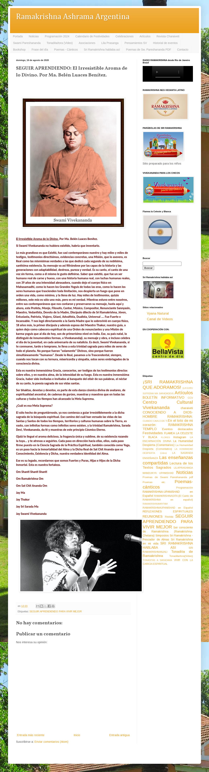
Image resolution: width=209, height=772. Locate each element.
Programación (184, 487)
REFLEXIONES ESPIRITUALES (168, 511)
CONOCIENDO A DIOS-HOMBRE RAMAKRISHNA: (168, 414)
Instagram (179, 437)
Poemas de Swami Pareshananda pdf (168, 477)
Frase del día (40, 49)
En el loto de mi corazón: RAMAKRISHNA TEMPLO (168, 425)
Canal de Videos (160, 319)
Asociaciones (87, 43)
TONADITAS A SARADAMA (157, 560)
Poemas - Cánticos (66, 49)
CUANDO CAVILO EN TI (155, 421)
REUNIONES (153, 516)
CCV (190, 397)
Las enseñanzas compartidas (168, 460)
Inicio (77, 735)
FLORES (165, 437)
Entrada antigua (119, 735)
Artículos (144, 36)
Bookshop (19, 49)
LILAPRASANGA (183, 467)
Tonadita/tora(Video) (181, 556)
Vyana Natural (158, 313)
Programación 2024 (57, 36)
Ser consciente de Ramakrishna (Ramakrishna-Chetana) (168, 531)
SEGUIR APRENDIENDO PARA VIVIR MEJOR (56, 611)
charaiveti (187, 408)
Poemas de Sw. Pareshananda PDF (148, 49)
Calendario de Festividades (92, 36)
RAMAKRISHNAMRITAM (155, 504)
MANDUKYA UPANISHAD (158, 473)
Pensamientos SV (136, 43)
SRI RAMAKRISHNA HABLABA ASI (168, 545)
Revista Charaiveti (168, 36)
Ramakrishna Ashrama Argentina (72, 17)
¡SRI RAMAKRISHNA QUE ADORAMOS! (168, 384)
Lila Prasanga (110, 43)
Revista (169, 516)
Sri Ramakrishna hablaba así (102, 49)
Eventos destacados (177, 429)
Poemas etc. (154, 482)
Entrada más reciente (30, 735)
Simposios (162, 535)
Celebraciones (125, 36)
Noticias (34, 36)
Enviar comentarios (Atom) (51, 741)
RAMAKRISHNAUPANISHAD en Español (168, 507)
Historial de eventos (165, 43)
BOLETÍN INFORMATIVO (163, 397)
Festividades (153, 433)
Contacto (182, 49)
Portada (18, 36)
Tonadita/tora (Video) (60, 43)
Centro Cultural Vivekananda (168, 405)
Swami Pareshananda (27, 43)
